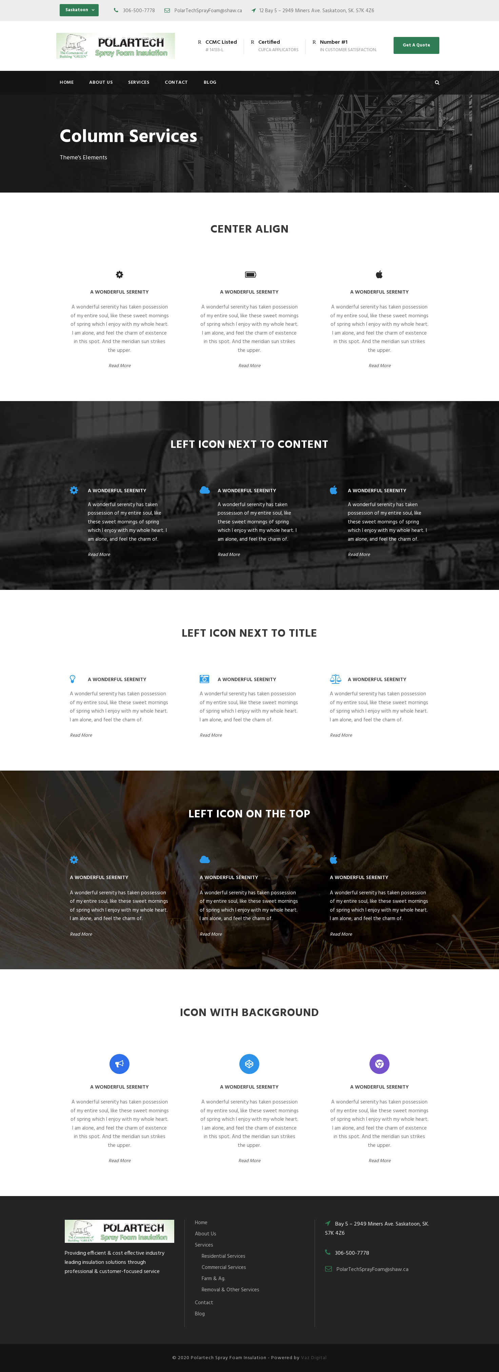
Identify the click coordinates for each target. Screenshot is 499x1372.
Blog (210, 82)
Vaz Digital (314, 1358)
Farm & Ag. (213, 1279)
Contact (176, 82)
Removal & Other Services (230, 1290)
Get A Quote (416, 45)
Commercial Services (224, 1268)
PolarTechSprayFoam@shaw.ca (372, 1269)
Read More (119, 366)
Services (138, 82)
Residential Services (223, 1256)
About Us (101, 82)
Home (67, 82)
